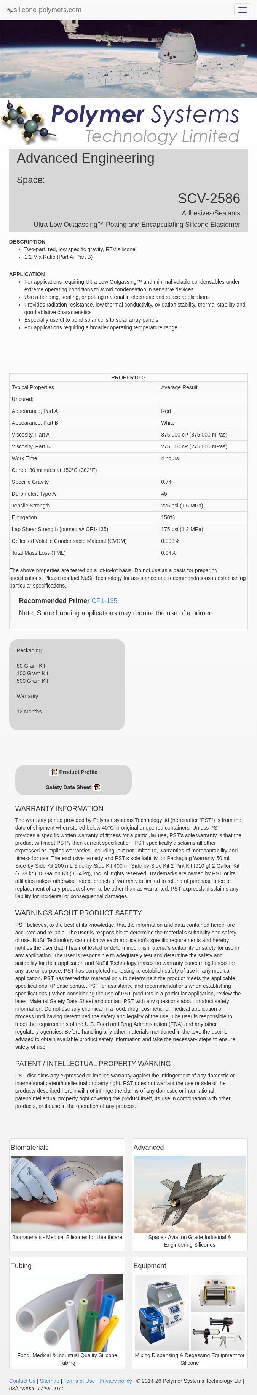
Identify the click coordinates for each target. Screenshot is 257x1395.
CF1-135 (104, 601)
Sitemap (49, 1381)
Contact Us (22, 1381)
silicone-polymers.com (43, 10)
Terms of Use (79, 1381)
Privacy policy (115, 1381)
